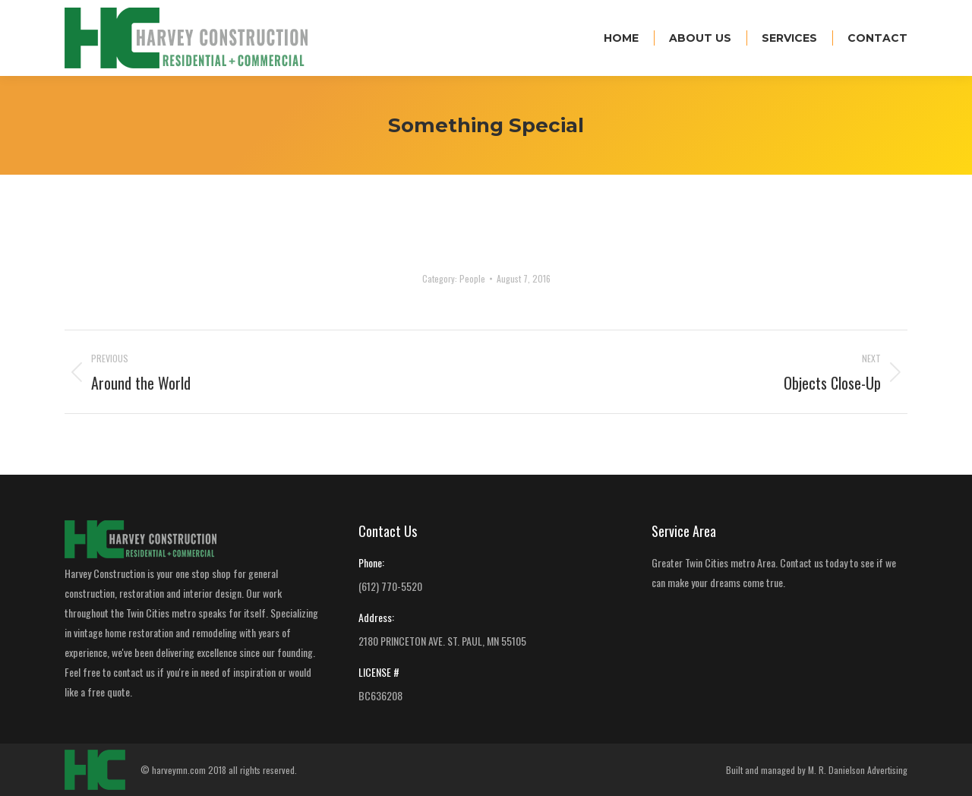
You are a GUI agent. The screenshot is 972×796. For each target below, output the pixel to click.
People (472, 278)
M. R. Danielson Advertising (857, 769)
